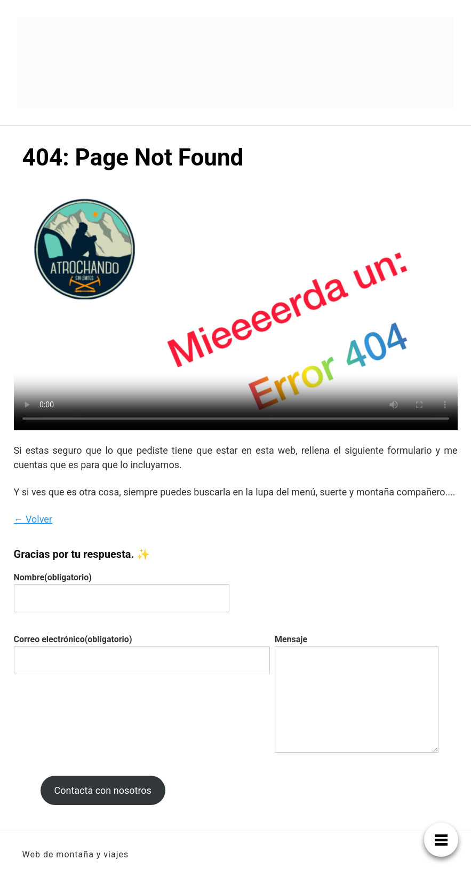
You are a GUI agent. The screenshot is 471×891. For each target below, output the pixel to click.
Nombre (53, 577)
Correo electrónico (73, 639)
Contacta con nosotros (102, 790)
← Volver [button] (33, 519)
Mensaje (291, 639)
